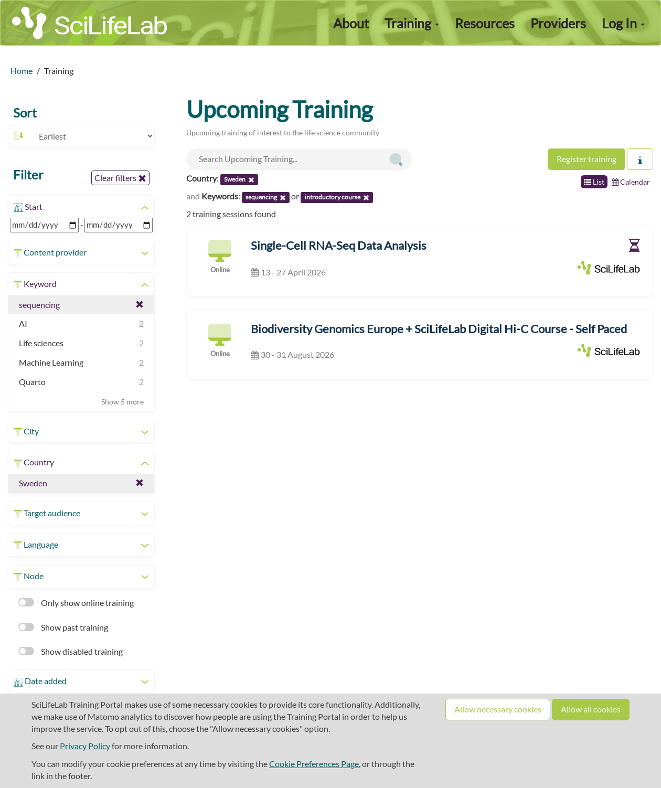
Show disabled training (70, 651)
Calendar (631, 181)
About (351, 23)
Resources (485, 23)
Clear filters (120, 178)
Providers (558, 23)
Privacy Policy (85, 746)
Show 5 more (122, 401)
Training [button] (412, 23)
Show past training (63, 627)
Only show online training (76, 603)
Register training (586, 159)
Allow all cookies (591, 709)
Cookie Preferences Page (314, 764)
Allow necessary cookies (497, 709)
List (594, 181)
